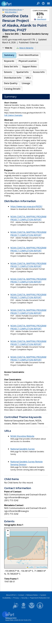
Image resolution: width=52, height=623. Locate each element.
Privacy (16, 598)
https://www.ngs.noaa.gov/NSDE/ (26, 206)
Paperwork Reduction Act (40, 598)
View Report (41, 19)
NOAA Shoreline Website (22, 436)
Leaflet (30, 567)
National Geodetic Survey (22, 448)
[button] (8, 531)
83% (40, 13)
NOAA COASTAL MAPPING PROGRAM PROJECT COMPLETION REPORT (28, 218)
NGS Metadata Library (13, 9)
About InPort (11, 595)
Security (24, 598)
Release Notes (32, 595)
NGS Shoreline (10, 12)
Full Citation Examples (13, 115)
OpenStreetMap (41, 567)
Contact (21, 595)
